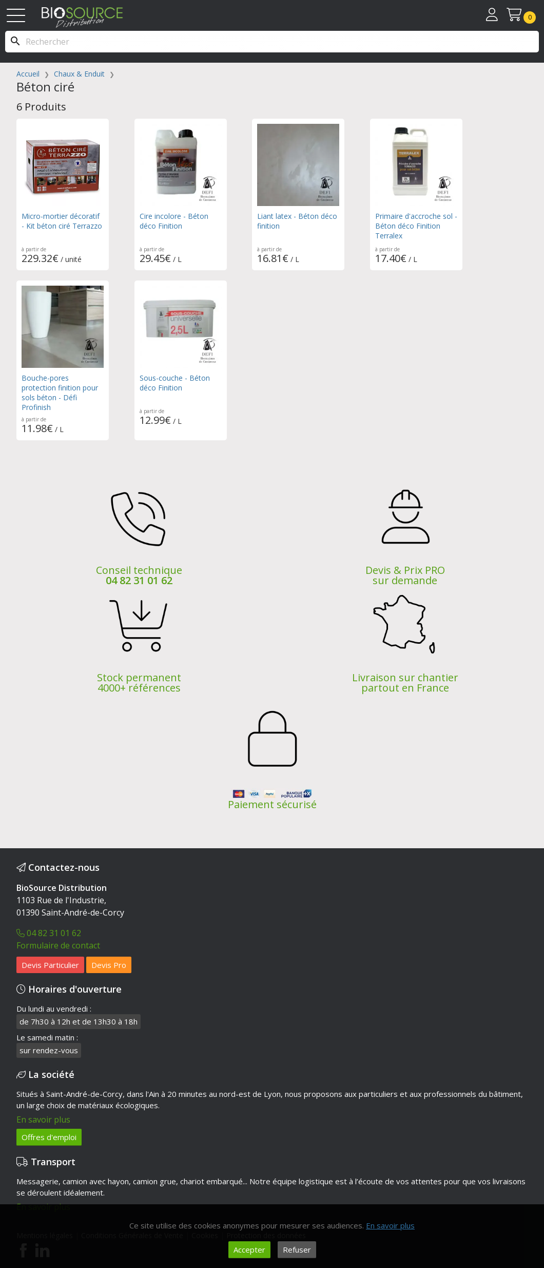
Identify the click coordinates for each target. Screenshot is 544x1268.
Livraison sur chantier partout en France (405, 682)
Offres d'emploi (49, 1137)
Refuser (297, 1249)
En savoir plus (43, 1119)
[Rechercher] (272, 41)
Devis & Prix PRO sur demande (405, 575)
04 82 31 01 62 (139, 580)
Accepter (249, 1249)
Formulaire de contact (58, 945)
